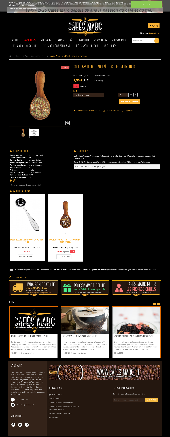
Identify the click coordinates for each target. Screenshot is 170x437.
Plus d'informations (18, 8)
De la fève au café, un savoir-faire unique (80, 336)
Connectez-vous (155, 33)
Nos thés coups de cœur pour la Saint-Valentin (133, 336)
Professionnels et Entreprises (60, 413)
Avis (15, 180)
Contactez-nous (55, 399)
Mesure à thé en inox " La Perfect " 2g (27, 240)
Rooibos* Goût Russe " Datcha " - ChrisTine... (65, 240)
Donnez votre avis (19, 277)
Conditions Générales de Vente (61, 403)
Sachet (76, 91)
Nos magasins (54, 417)
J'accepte (146, 5)
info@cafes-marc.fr (27, 405)
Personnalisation (34, 8)
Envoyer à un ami (113, 110)
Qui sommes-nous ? (56, 395)
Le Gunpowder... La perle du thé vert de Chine (29, 336)
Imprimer (129, 110)
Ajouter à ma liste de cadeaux (89, 110)
